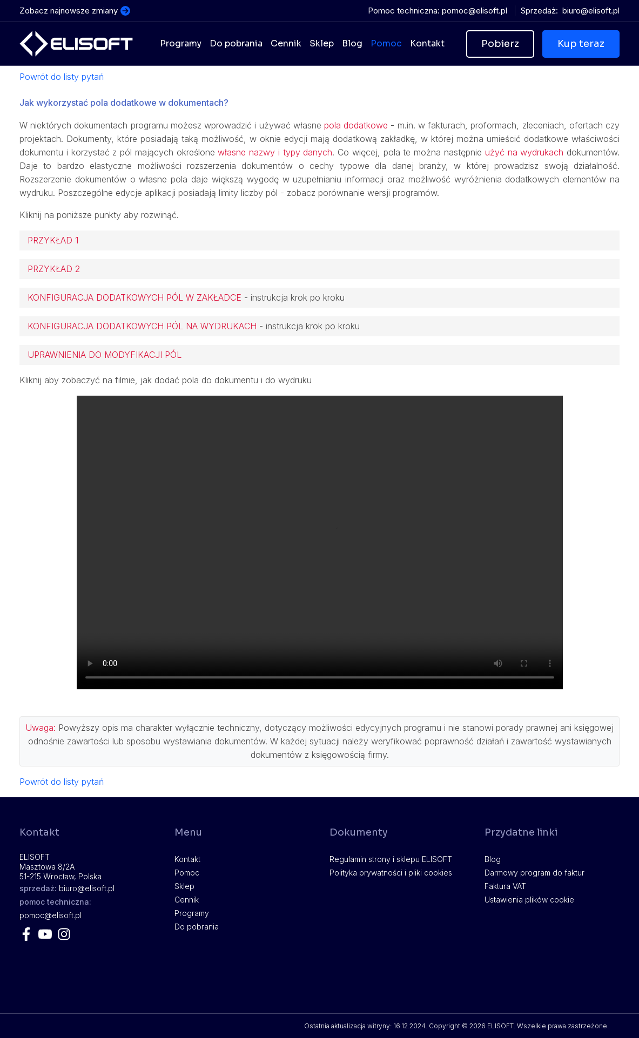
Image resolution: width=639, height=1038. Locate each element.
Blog (493, 859)
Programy (191, 913)
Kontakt (187, 859)
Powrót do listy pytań (61, 76)
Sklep (184, 886)
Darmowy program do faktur (534, 872)
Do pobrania (196, 926)
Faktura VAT (505, 886)
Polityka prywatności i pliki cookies (390, 872)
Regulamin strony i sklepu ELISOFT (390, 859)
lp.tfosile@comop (474, 10)
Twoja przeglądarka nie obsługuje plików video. (320, 542)
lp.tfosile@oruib (591, 10)
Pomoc (186, 872)
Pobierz (500, 44)
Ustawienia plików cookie (529, 899)
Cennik (186, 899)
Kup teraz (580, 44)
